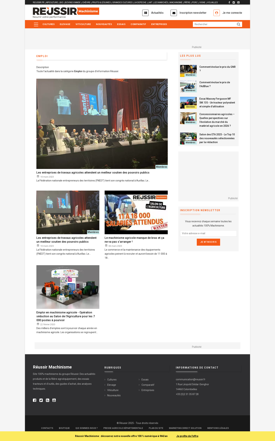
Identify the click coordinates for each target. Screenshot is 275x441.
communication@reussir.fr (190, 379)
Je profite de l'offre (187, 436)
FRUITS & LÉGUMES (101, 2)
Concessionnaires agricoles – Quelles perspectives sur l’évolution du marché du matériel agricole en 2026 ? (217, 120)
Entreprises (159, 24)
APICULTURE (52, 2)
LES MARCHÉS (161, 2)
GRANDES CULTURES (122, 2)
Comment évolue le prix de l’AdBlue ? (214, 84)
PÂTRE (187, 2)
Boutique (64, 428)
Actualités (157, 12)
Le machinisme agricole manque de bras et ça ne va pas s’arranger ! (134, 239)
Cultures (49, 24)
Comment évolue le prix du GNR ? (217, 68)
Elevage (65, 24)
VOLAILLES (212, 2)
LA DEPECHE (140, 2)
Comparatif (138, 24)
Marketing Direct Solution (185, 428)
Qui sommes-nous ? (86, 428)
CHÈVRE (86, 2)
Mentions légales (218, 428)
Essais (121, 24)
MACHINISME (176, 2)
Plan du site (156, 428)
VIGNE (202, 2)
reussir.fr (38, 2)
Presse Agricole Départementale (123, 428)
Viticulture (83, 24)
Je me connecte (232, 12)
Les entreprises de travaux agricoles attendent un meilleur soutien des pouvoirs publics (92, 172)
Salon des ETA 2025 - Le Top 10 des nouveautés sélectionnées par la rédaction (217, 138)
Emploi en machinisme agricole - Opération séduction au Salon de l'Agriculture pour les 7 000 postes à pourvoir (65, 316)
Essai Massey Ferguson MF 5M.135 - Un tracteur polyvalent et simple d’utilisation (217, 102)
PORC (195, 2)
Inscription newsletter (193, 12)
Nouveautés (104, 24)
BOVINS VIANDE (73, 2)
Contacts (47, 428)
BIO (61, 2)
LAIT (150, 2)
